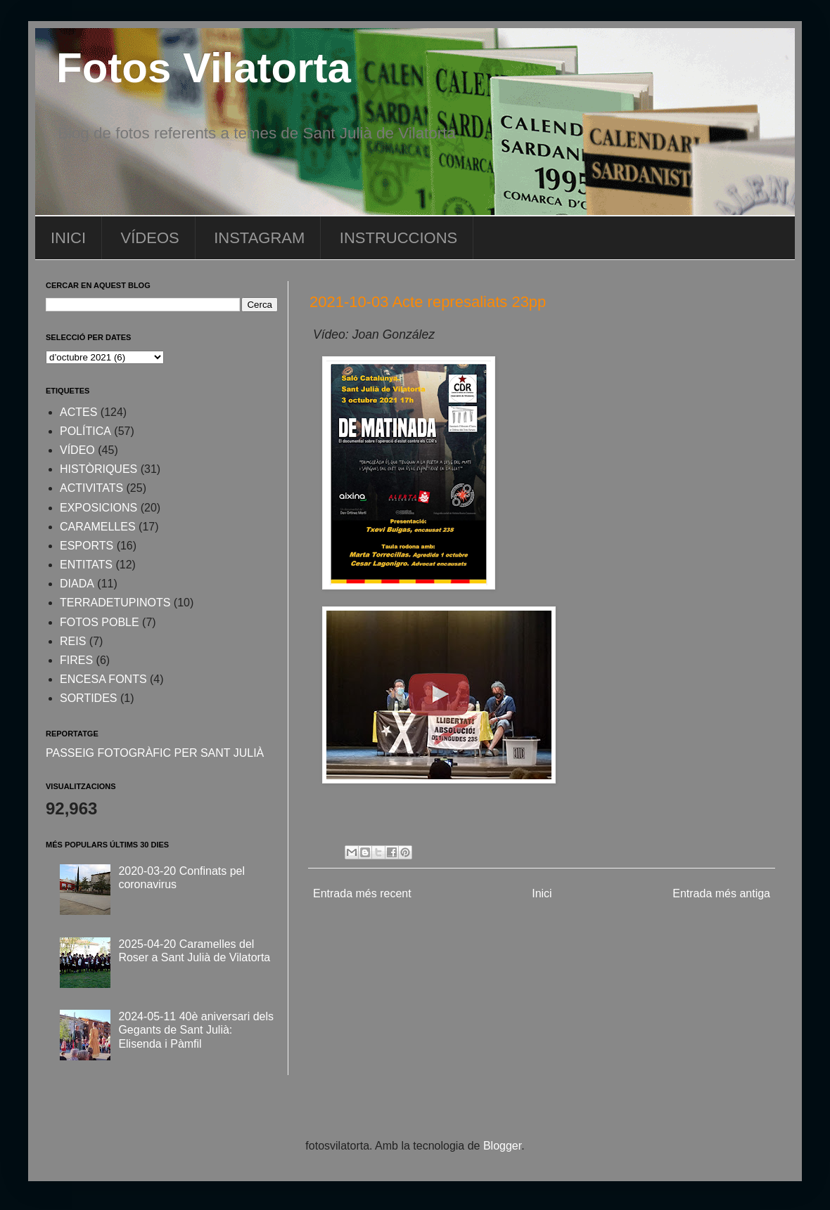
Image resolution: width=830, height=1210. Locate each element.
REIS (73, 641)
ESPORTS (86, 546)
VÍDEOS (150, 238)
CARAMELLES (98, 527)
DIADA (77, 584)
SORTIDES (88, 698)
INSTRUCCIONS (398, 238)
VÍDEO (77, 450)
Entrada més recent (362, 893)
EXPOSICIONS (98, 508)
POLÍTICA (85, 431)
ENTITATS (86, 565)
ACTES (78, 412)
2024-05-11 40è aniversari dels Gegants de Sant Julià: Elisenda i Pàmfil (196, 1029)
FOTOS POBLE (99, 622)
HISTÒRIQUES (98, 469)
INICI (68, 238)
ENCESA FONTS (103, 679)
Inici (541, 893)
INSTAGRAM (259, 238)
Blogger (502, 1146)
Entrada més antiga (721, 893)
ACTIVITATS (91, 488)
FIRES (76, 660)
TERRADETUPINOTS (115, 603)
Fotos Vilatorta (203, 67)
